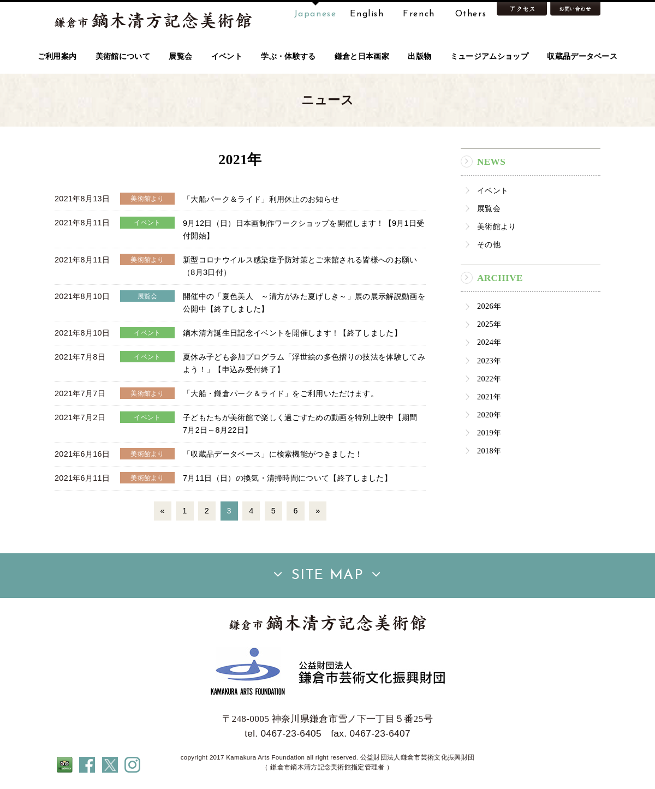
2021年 (489, 396)
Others (471, 14)
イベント (492, 190)
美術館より (496, 226)
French (419, 14)
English (367, 14)
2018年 (489, 450)
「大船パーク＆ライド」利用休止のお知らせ (261, 198)
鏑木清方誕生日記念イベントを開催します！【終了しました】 (292, 332)
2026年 (489, 306)
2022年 (489, 378)
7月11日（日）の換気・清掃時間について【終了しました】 (287, 478)
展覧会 (489, 208)
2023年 (489, 360)
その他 (489, 244)
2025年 (489, 324)
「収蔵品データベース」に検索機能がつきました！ (272, 454)
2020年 (489, 414)
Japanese (315, 14)
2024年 (489, 342)
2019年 (489, 432)
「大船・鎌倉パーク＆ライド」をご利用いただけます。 (280, 393)
